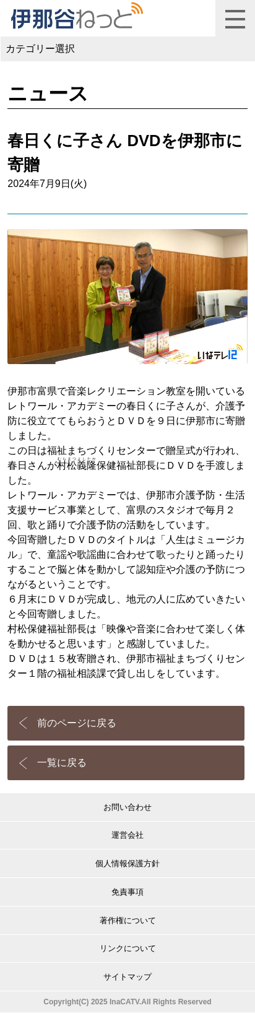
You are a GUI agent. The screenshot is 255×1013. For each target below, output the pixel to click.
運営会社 (127, 835)
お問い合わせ (127, 807)
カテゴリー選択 (40, 48)
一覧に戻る (62, 762)
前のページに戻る (76, 723)
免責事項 (127, 892)
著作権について (128, 920)
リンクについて (128, 948)
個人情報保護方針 (127, 863)
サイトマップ (127, 976)
